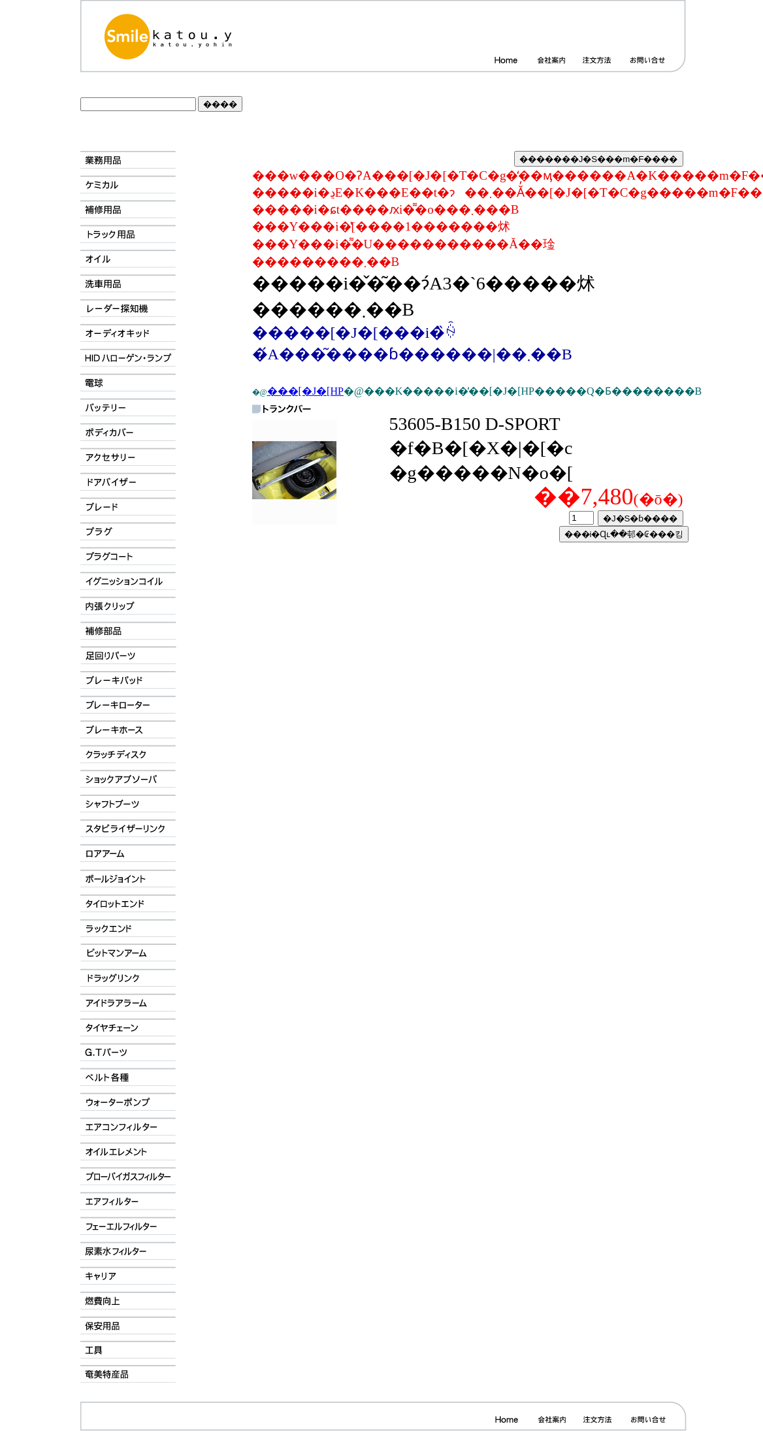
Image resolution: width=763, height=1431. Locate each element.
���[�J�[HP (305, 391)
